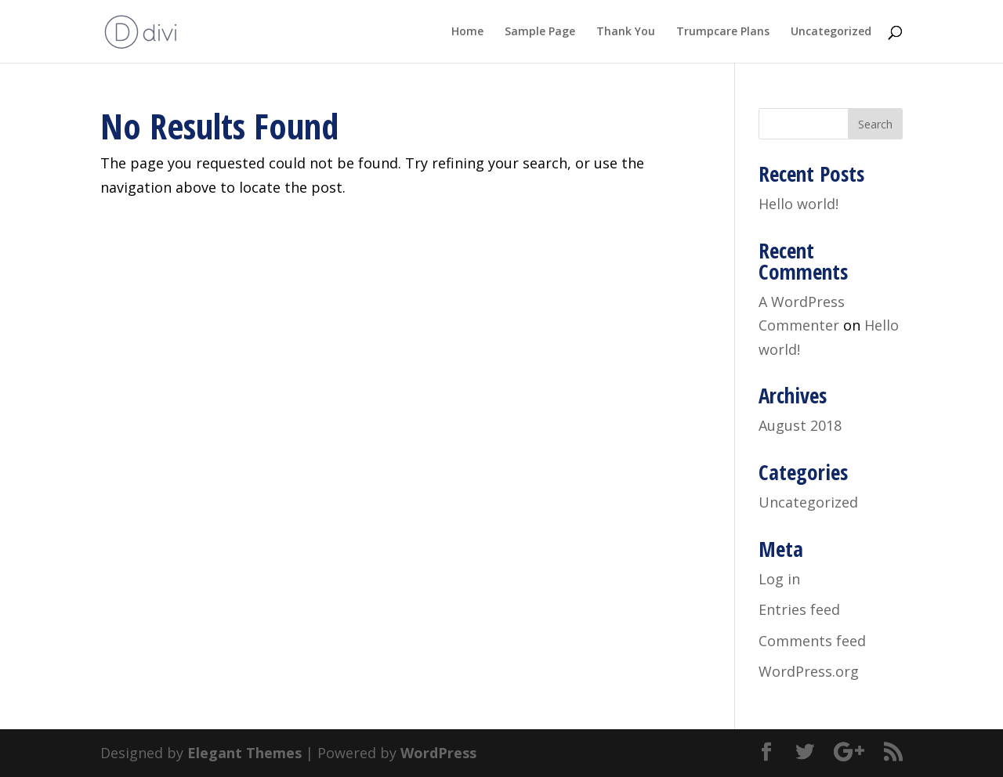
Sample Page (540, 32)
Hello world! (798, 203)
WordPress (438, 752)
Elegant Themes (244, 752)
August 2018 (800, 425)
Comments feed (812, 640)
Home (467, 32)
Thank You (625, 32)
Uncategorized (831, 32)
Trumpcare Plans (722, 32)
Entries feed (799, 609)
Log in (779, 578)
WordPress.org (809, 671)
